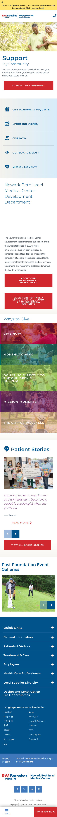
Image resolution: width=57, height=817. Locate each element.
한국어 (7, 730)
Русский (9, 739)
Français (33, 716)
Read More (20, 522)
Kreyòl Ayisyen (37, 721)
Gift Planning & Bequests (27, 109)
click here (28, 761)
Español (33, 739)
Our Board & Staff (22, 152)
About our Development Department (28, 280)
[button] (45, 812)
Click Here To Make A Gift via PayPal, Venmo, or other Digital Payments (28, 301)
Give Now (15, 138)
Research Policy (40, 804)
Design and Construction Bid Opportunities (21, 693)
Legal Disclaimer (26, 804)
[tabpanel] (28, 473)
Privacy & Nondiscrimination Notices (28, 800)
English (8, 711)
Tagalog (8, 716)
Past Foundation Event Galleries (25, 567)
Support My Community (28, 85)
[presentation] (28, 510)
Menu (6, 812)
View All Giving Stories (27, 545)
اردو (5, 743)
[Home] (18, 16)
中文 (31, 730)
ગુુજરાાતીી (8, 721)
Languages (13, 804)
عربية (31, 711)
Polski (7, 734)
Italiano (33, 725)
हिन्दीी (6, 725)
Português (35, 734)
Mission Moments (21, 167)
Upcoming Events (21, 124)
